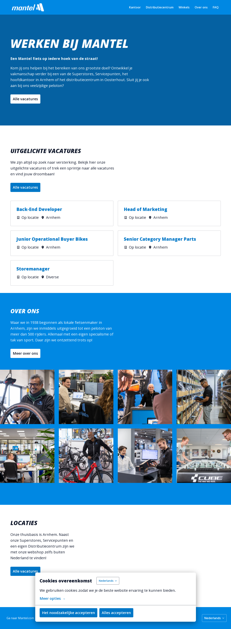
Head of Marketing (145, 209)
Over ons (201, 7)
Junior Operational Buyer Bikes (52, 239)
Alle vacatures (25, 98)
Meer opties (52, 598)
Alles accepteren (116, 612)
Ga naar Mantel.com (20, 618)
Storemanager (33, 269)
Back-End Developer (39, 209)
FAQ (216, 7)
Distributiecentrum (159, 7)
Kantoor (135, 7)
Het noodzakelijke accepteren (68, 612)
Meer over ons (25, 353)
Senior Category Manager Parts (160, 239)
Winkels (184, 7)
